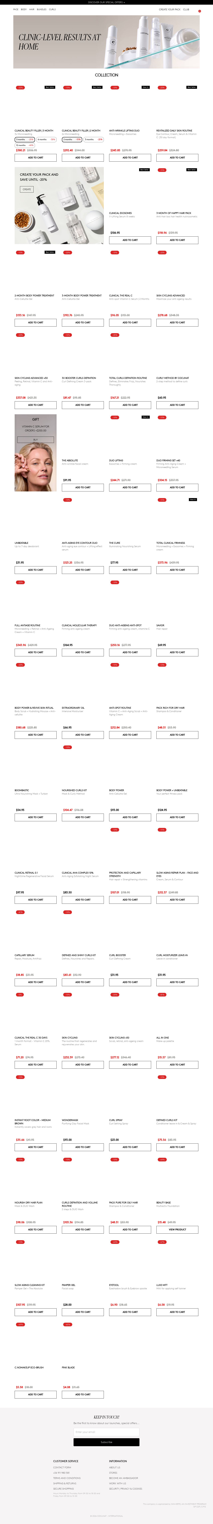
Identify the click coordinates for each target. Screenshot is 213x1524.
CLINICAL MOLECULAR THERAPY (79, 625)
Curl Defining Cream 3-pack (76, 381)
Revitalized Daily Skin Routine (174, 130)
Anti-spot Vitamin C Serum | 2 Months (129, 298)
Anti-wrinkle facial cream (75, 463)
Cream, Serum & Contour (169, 879)
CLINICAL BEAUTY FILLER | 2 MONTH (81, 130)
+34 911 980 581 (61, 1472)
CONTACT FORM (62, 1467)
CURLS (52, 10)
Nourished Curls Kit (74, 790)
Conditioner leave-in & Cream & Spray (176, 1123)
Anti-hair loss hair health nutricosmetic (176, 216)
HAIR (31, 10)
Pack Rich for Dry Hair (170, 707)
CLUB (186, 10)
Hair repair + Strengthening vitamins (128, 879)
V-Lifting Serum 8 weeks (122, 216)
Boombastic (22, 790)
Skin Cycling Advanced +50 (31, 378)
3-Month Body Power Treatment (82, 295)
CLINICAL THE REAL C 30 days (31, 1037)
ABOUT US (114, 1467)
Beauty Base (163, 1202)
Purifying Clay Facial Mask (75, 1123)
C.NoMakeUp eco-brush (29, 1367)
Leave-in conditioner (167, 958)
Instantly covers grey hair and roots (33, 1126)
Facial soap (68, 1288)
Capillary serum (24, 955)
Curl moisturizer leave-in (172, 955)
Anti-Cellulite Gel (23, 298)
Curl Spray (115, 1120)
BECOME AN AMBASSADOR (123, 1478)
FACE (15, 10)
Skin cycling (69, 1037)
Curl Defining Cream (120, 958)
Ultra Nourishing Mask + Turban (31, 793)
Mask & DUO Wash (24, 1205)
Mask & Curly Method (73, 793)
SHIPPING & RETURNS (64, 1483)
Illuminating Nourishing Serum (125, 546)
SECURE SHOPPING (63, 1488)
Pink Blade (68, 1367)
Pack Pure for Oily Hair (123, 1202)
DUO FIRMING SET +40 (168, 460)
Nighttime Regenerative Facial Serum (34, 876)
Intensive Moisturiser (72, 711)
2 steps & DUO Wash (73, 1209)
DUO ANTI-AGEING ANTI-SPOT (125, 625)
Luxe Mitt (161, 1285)
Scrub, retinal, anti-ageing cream (126, 1041)
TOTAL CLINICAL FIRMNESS (170, 542)
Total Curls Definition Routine (128, 378)
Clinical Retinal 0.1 (26, 872)
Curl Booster (117, 955)
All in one (162, 1037)
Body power (116, 790)
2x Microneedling (70, 134)
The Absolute (70, 460)
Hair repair (162, 628)
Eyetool (114, 1285)
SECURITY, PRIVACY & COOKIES (125, 1488)
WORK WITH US (117, 1483)
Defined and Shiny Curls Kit (79, 955)
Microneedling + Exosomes (122, 134)
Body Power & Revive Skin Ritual (34, 707)
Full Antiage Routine (27, 625)
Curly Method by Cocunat (172, 378)
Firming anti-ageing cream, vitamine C (129, 628)
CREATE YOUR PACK (170, 10)
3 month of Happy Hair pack (173, 213)
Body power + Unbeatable (171, 790)
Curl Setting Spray (118, 1123)
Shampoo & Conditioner (169, 711)
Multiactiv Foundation (168, 1205)
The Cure (114, 542)
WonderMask (70, 1120)
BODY (24, 10)
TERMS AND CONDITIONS (67, 1478)
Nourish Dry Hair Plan (28, 1202)
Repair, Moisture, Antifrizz (28, 958)
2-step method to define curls (172, 381)
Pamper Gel (68, 1285)
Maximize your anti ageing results (174, 298)
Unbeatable (21, 542)
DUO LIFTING (116, 460)
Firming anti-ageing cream (76, 628)
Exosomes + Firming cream (123, 463)
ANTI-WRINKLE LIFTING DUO (124, 130)
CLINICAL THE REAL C (120, 295)
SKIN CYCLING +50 (119, 1037)
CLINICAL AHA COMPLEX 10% (77, 872)
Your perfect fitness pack (169, 793)
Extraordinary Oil (73, 707)
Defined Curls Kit (166, 1120)
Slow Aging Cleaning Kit (30, 1285)
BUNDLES (41, 10)
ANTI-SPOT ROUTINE (120, 707)
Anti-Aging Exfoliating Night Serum (80, 876)
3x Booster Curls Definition (79, 378)
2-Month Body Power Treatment (34, 295)
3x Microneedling (23, 134)
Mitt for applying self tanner (171, 1288)
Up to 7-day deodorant (27, 546)
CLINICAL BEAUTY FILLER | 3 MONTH (34, 130)
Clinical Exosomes (120, 213)
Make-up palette (165, 1041)
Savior (160, 625)
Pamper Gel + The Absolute (29, 1288)
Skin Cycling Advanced (170, 295)
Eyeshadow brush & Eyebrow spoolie (128, 1288)
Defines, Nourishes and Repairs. (78, 958)
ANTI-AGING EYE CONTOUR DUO (79, 542)
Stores (113, 1472)
